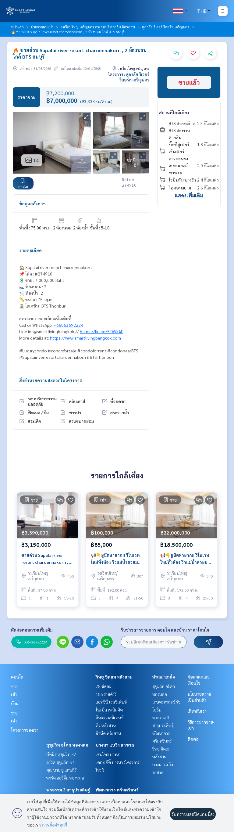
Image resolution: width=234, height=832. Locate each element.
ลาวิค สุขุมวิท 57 (60, 762)
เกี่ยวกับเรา (197, 711)
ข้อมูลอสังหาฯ (32, 203)
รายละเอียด (30, 250)
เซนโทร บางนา (108, 754)
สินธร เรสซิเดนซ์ (109, 717)
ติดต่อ (193, 739)
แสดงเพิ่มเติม (189, 195)
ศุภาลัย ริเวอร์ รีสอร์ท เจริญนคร (165, 26)
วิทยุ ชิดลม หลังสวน (114, 676)
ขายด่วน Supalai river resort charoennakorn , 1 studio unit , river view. (46, 558)
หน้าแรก (17, 26)
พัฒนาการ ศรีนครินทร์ (117, 789)
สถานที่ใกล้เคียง (174, 112)
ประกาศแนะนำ (42, 26)
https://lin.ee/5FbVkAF (101, 331)
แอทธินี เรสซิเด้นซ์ (111, 701)
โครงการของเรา (24, 730)
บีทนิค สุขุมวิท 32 (61, 754)
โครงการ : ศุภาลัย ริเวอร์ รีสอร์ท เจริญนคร (128, 76)
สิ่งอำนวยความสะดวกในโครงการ (50, 380)
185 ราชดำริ (106, 694)
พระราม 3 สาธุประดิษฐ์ (68, 789)
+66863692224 (68, 325)
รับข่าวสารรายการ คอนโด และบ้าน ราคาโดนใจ (165, 629)
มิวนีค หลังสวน (108, 733)
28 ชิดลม (104, 686)
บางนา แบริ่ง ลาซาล (115, 744)
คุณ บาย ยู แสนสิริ (61, 770)
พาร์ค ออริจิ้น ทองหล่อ (65, 777)
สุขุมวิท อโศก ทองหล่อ (67, 744)
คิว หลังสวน (106, 725)
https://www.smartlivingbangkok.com (85, 337)
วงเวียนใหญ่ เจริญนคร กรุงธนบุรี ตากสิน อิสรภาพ (98, 26)
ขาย (14, 686)
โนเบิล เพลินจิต (109, 709)
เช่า (14, 694)
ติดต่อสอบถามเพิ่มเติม (32, 629)
